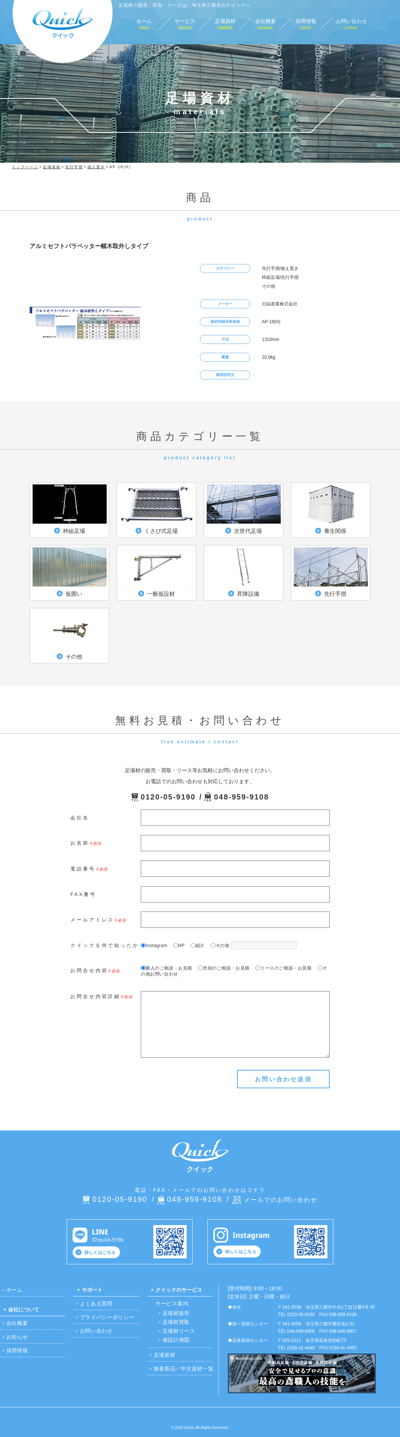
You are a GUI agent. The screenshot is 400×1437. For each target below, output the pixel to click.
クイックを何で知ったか (104, 945)
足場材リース (179, 1330)
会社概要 (17, 1323)
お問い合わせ (96, 1330)
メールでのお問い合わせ (280, 1200)
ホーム (14, 1289)
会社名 (79, 818)
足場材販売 (176, 1313)
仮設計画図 (176, 1339)
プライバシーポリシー (107, 1317)
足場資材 (165, 1354)
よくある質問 (96, 1303)
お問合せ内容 (89, 970)
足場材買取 (176, 1322)
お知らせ (17, 1336)
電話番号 (83, 869)
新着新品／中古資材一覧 (184, 1368)
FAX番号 (83, 894)
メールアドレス (92, 920)
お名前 (79, 843)
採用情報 (17, 1350)
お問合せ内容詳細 (95, 996)
